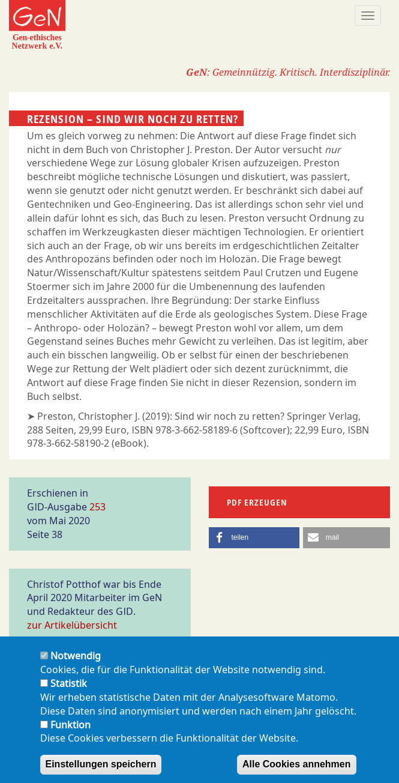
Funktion (70, 731)
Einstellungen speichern (101, 771)
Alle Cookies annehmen (296, 771)
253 (97, 506)
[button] (254, 537)
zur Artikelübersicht (72, 625)
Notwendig (75, 663)
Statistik (68, 690)
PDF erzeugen (257, 502)
